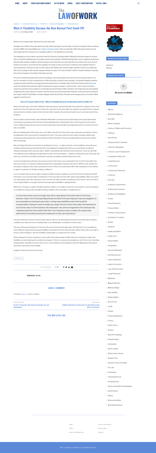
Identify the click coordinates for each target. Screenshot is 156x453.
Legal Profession (114, 274)
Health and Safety (114, 231)
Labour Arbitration (114, 260)
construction (112, 166)
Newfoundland (113, 297)
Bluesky (109, 68)
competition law (114, 161)
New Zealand (112, 292)
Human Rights (113, 241)
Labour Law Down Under (50, 49)
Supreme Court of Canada (117, 363)
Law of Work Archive (115, 269)
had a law (92, 83)
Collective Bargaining (115, 147)
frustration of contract (116, 217)
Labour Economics (115, 264)
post (24, 57)
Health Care (112, 236)
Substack (109, 65)
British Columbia (114, 123)
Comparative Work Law (31, 24)
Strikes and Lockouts (116, 353)
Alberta (110, 109)
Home (17, 3)
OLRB (110, 306)
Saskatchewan (113, 339)
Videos (110, 396)
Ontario (110, 311)
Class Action (112, 138)
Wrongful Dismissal (115, 405)
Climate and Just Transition (117, 142)
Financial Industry (114, 203)
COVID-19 (45, 24)
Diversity (111, 180)
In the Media (59, 3)
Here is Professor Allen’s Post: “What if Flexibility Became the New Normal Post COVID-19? (56, 102)
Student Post (113, 358)
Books (70, 3)
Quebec (111, 330)
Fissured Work (113, 208)
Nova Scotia (112, 302)
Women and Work (114, 400)
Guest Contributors (84, 3)
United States (113, 391)
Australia (17, 24)
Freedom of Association (117, 213)
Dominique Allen (27, 32)
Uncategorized (113, 381)
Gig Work (111, 227)
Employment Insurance (116, 189)
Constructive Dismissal (116, 170)
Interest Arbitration (115, 250)
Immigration (112, 245)
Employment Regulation (59, 24)
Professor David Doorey (41, 3)
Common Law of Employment (119, 152)
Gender (110, 222)
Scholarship (112, 344)
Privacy (110, 321)
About (25, 3)
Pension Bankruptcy (115, 316)
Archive (101, 432)
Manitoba (111, 278)
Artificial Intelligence (115, 114)
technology (112, 372)
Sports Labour (113, 349)
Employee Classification (117, 185)
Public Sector (113, 325)
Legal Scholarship (104, 424)
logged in (24, 294)
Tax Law (111, 367)
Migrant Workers (114, 283)
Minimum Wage (113, 288)
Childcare (111, 133)
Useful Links (101, 3)
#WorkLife (18, 258)
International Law (77, 24)
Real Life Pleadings (115, 335)
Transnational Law (114, 377)
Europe (110, 198)
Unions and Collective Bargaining (120, 386)
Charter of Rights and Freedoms (119, 128)
